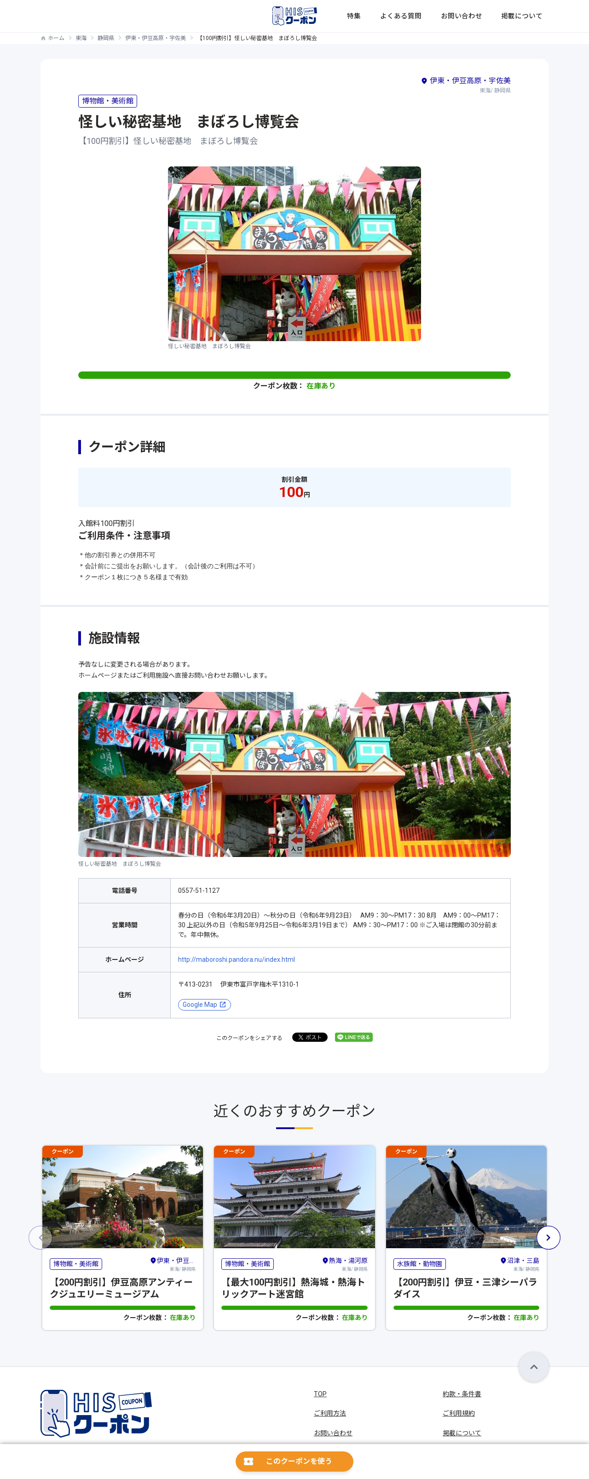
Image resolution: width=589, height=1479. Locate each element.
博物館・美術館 (107, 101)
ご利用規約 (459, 1413)
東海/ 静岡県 (173, 1263)
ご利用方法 (330, 1413)
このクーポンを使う (299, 1461)
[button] (548, 1238)
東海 (81, 38)
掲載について (529, 16)
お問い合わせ (479, 16)
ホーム (56, 38)
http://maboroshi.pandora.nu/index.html (236, 959)
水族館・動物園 (419, 1264)
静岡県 (106, 38)
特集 (393, 16)
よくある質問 (429, 16)
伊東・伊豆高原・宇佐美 (155, 38)
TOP (320, 1394)
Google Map (200, 1004)
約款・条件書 (462, 1394)
